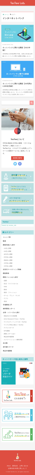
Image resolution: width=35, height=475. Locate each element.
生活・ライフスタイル (11, 283)
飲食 (5, 289)
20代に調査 (7, 251)
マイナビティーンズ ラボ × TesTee (15, 322)
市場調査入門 (7, 305)
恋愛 (5, 280)
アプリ (6, 298)
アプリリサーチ (9, 328)
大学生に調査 (8, 263)
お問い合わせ (23, 466)
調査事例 (6, 273)
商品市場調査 (7, 351)
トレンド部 (7, 237)
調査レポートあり (9, 334)
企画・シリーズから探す (11, 312)
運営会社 (15, 466)
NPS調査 (7, 331)
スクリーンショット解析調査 (13, 339)
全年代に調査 (8, 254)
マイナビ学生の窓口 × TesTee (13, 325)
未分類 (5, 343)
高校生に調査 (8, 260)
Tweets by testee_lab (8, 225)
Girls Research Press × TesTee (14, 319)
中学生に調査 (8, 257)
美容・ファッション (10, 292)
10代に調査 (7, 248)
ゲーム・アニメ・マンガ (12, 295)
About (9, 466)
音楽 (5, 301)
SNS (5, 286)
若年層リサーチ (8, 347)
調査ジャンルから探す (10, 277)
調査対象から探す (9, 245)
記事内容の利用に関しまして (17, 468)
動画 (4, 241)
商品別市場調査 (9, 336)
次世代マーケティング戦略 (12, 269)
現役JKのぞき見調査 (10, 316)
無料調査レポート (9, 308)
